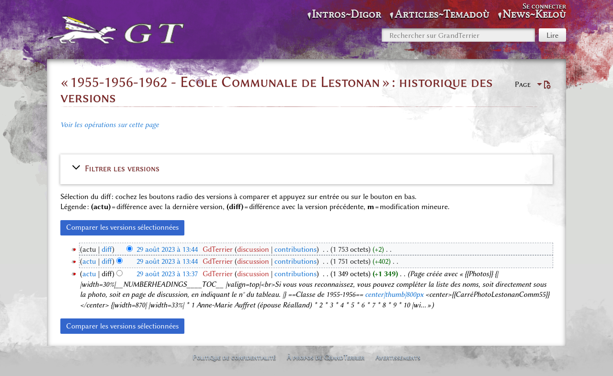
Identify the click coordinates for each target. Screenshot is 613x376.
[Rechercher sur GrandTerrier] (458, 35)
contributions (295, 249)
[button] (306, 168)
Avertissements (397, 357)
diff (107, 249)
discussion (253, 249)
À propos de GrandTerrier (325, 357)
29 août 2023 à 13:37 (167, 274)
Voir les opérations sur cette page (109, 124)
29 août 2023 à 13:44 (167, 249)
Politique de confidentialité (234, 357)
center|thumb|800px (394, 294)
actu (89, 261)
